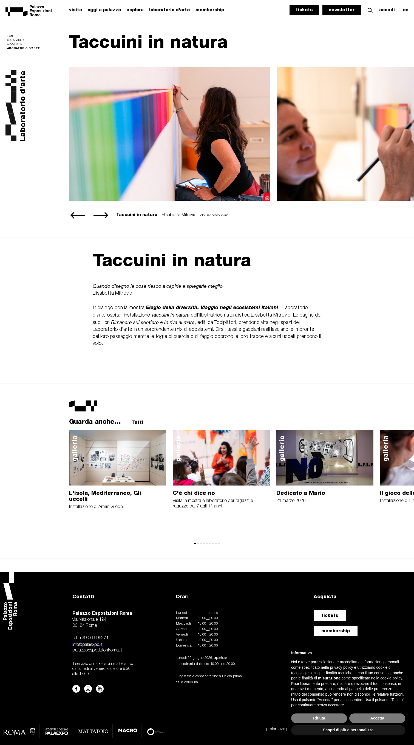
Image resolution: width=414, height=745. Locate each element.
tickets (304, 9)
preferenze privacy (282, 729)
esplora (135, 10)
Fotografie (13, 44)
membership (335, 630)
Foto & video (14, 40)
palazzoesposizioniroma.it (97, 650)
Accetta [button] (377, 718)
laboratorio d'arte (169, 10)
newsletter (342, 9)
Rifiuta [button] (319, 718)
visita (75, 10)
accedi (387, 10)
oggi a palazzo (104, 10)
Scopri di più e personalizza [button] (348, 730)
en (406, 10)
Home (9, 36)
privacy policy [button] (341, 667)
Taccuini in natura (172, 259)
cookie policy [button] (391, 678)
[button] (370, 10)
